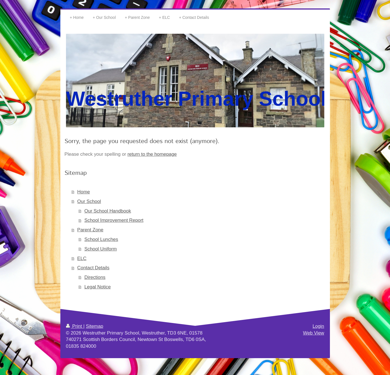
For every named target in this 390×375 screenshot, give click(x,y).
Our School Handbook (107, 211)
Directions (94, 277)
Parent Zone (90, 229)
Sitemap (94, 326)
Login (318, 326)
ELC (81, 258)
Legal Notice (97, 287)
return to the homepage (152, 154)
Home (83, 192)
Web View (313, 333)
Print (74, 326)
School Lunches (101, 239)
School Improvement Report (113, 220)
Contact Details (93, 267)
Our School (89, 201)
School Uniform (100, 249)
